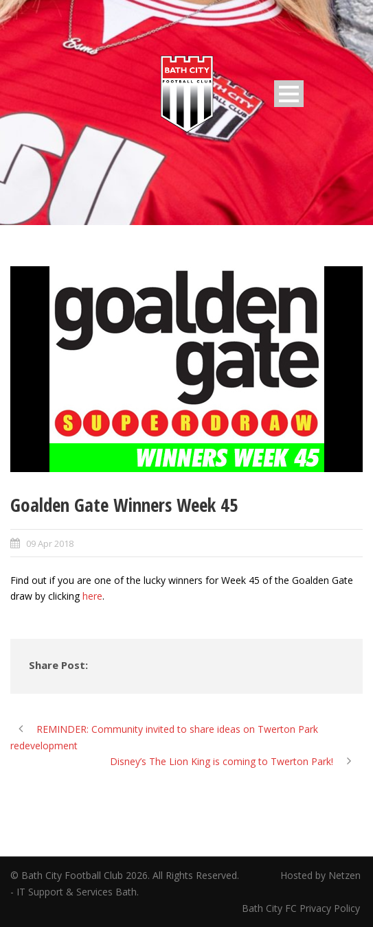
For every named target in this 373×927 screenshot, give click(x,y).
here (92, 595)
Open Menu (289, 93)
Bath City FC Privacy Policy (302, 908)
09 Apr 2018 (50, 543)
